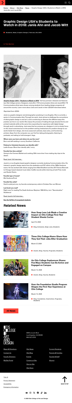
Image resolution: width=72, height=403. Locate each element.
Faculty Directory (9, 357)
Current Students (55, 349)
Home (6, 8)
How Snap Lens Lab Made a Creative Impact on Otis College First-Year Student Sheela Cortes (49, 215)
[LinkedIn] (45, 393)
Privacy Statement (9, 380)
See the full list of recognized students (17, 200)
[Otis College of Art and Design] (2, 2)
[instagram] (30, 393)
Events (28, 357)
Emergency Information (11, 387)
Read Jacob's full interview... (14, 196)
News (27, 8)
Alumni (36, 250)
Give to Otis (30, 364)
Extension (40, 227)
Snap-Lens (48, 227)
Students (56, 227)
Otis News (29, 349)
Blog (35, 227)
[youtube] (27, 393)
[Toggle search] (69, 3)
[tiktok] (41, 393)
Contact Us (7, 353)
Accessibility (7, 384)
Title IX (6, 377)
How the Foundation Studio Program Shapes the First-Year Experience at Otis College (49, 287)
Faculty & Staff (54, 357)
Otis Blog (29, 353)
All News (11, 311)
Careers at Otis (31, 360)
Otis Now (20, 8)
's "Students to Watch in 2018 (21, 101)
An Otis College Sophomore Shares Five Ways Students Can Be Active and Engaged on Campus (49, 262)
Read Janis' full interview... (13, 159)
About (12, 8)
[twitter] (34, 393)
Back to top (64, 384)
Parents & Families (55, 353)
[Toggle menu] (65, 3)
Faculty (45, 250)
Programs (52, 250)
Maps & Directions (10, 349)
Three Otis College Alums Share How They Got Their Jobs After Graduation (49, 237)
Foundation (41, 299)
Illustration (50, 299)
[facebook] (38, 393)
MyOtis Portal (8, 360)
